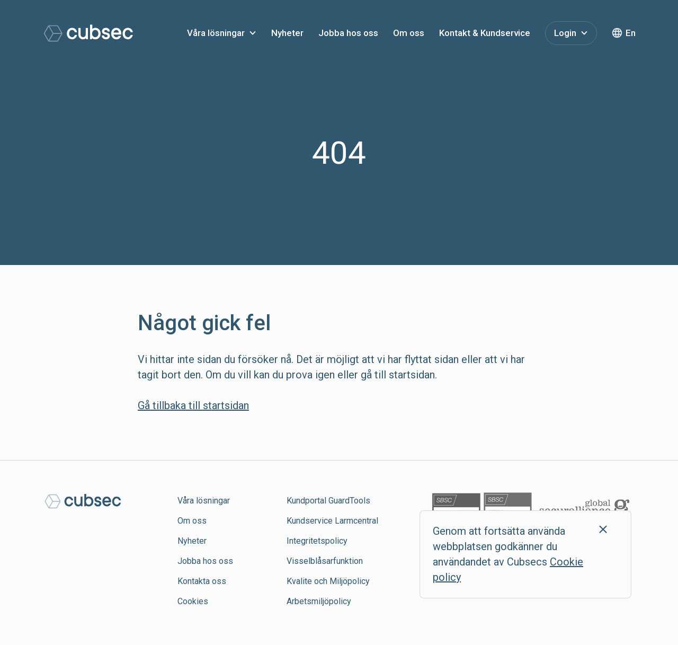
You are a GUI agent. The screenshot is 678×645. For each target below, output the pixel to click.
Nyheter (287, 33)
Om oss (408, 33)
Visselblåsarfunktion (325, 561)
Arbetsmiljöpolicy (319, 601)
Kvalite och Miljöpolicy (328, 581)
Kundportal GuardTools (328, 501)
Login (565, 33)
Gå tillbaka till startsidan (193, 405)
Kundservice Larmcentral (332, 521)
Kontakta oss (201, 581)
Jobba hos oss (348, 33)
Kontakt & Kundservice (484, 33)
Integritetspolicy (317, 541)
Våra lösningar (216, 33)
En (631, 33)
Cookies (192, 601)
